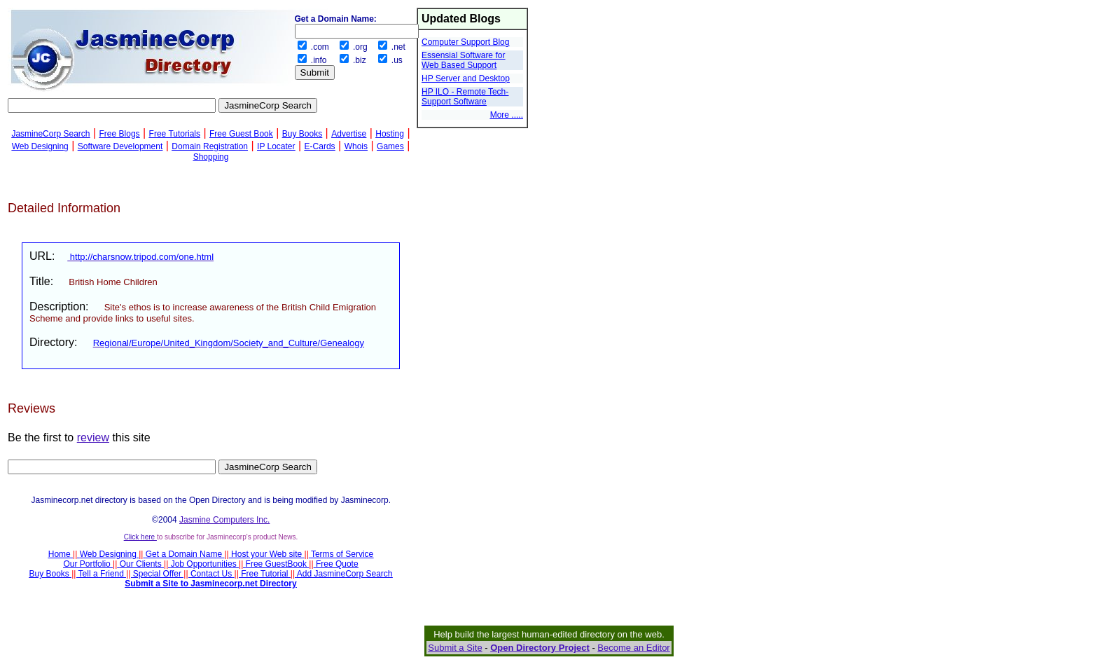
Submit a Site (455, 647)
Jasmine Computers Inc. (224, 520)
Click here (140, 537)
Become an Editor (633, 647)
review (93, 437)
